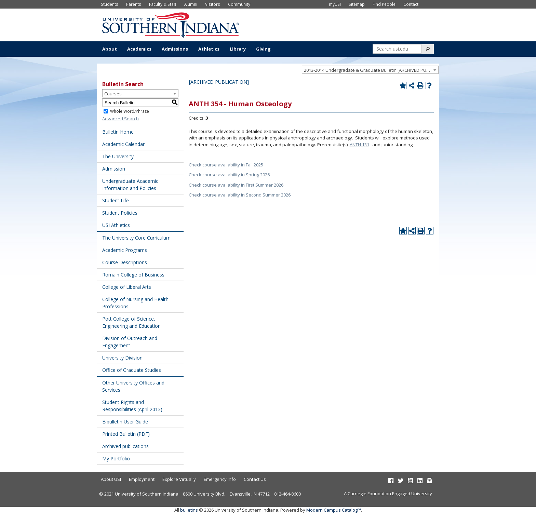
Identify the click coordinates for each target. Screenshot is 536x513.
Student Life (115, 200)
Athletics (208, 49)
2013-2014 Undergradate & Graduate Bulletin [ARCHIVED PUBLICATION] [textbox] (371, 70)
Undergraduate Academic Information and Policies (130, 184)
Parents (133, 4)
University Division (122, 357)
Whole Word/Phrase (129, 111)
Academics (139, 49)
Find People (384, 4)
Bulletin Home (118, 132)
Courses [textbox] (113, 94)
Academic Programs (124, 250)
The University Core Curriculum (136, 237)
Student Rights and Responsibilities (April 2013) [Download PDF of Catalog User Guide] (132, 406)
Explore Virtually (179, 479)
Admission (113, 168)
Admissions (175, 49)
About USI (111, 479)
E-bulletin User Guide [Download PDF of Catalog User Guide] (125, 421)
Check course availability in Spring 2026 (229, 175)
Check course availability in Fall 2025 (226, 165)
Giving (263, 49)
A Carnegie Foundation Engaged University (388, 493)
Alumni (190, 4)
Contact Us (255, 479)
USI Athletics (116, 225)
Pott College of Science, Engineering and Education (131, 322)
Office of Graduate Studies (131, 370)
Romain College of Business (133, 274)
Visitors (212, 4)
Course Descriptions (124, 262)
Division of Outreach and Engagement (129, 342)
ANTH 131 (359, 144)
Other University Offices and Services (133, 386)
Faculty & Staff (162, 4)
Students (109, 4)
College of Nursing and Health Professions (135, 303)
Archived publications (125, 446)
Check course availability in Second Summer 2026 (240, 195)
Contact (410, 4)
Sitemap (357, 4)
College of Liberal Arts (126, 287)
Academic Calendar (123, 144)
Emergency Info (220, 479)
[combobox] (370, 70)
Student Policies (119, 213)
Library (238, 49)
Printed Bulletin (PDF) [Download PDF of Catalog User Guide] (126, 434)
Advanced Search (120, 119)
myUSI (335, 4)
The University (118, 156)
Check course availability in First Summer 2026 (236, 185)
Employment (142, 479)
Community (239, 4)
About (109, 49)
